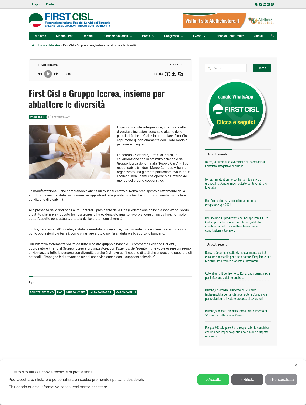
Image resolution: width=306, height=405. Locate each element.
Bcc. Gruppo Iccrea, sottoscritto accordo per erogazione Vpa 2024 (231, 202)
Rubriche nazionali (115, 36)
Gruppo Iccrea (75, 292)
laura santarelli (100, 292)
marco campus (126, 292)
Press (146, 36)
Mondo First (64, 36)
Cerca (262, 68)
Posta (50, 4)
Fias (59, 292)
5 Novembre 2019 (59, 117)
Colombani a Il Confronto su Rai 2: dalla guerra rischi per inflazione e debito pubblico (237, 275)
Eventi (197, 36)
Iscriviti (87, 36)
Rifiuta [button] (247, 379)
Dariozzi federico (42, 292)
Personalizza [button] (281, 379)
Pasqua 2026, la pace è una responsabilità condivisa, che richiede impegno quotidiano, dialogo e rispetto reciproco (237, 331)
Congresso (171, 36)
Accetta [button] (213, 379)
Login (36, 4)
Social (258, 36)
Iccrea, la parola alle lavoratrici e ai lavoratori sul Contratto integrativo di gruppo (235, 163)
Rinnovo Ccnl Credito (230, 36)
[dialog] (153, 382)
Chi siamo (39, 36)
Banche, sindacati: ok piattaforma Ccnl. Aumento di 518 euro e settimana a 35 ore (236, 313)
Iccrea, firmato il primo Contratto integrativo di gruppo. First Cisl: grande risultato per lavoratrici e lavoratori (236, 183)
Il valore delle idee (49, 45)
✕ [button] (296, 365)
